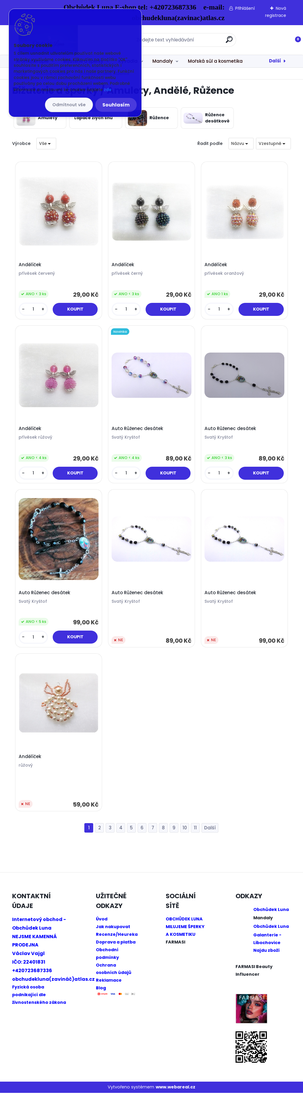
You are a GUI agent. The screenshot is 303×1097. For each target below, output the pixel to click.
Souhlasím (116, 104)
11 (195, 832)
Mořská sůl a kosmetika (215, 61)
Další (275, 61)
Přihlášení (245, 8)
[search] (229, 42)
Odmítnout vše (69, 105)
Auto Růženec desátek (138, 430)
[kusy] (33, 309)
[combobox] (241, 143)
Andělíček (30, 265)
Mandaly (162, 61)
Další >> (210, 832)
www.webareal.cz (175, 1091)
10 (185, 832)
